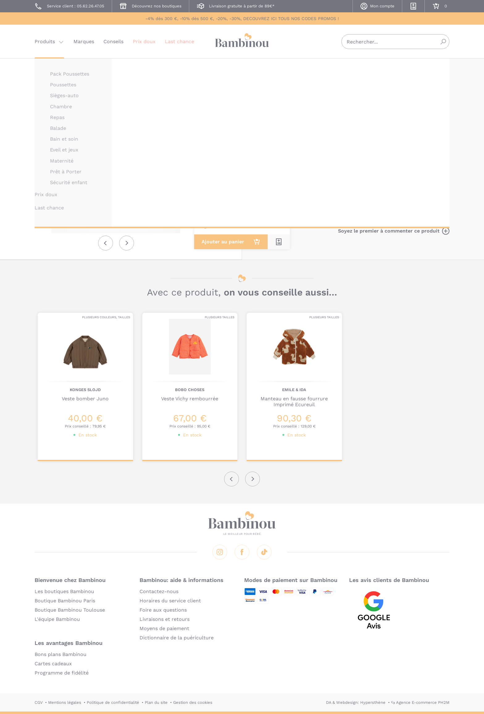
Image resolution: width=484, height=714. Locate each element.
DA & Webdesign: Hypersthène (356, 702)
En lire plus (319, 203)
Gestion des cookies (192, 702)
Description (319, 117)
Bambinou (242, 41)
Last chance (179, 41)
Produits (45, 41)
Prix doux (144, 41)
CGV (39, 702)
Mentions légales (64, 702)
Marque (352, 117)
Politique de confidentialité (113, 702)
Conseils (113, 41)
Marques (83, 41)
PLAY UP (313, 67)
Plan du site (156, 702)
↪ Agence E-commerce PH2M (420, 702)
